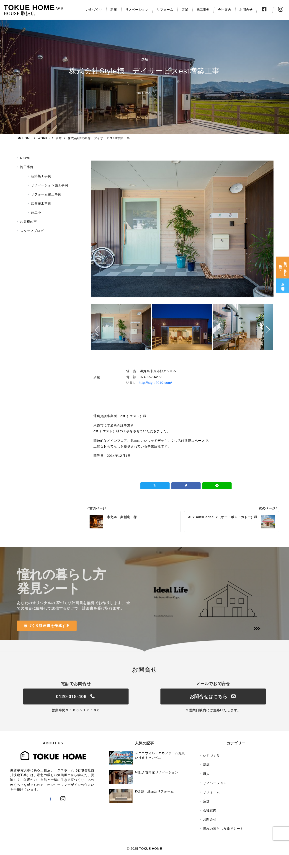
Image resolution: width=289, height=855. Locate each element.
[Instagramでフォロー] (62, 799)
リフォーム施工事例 (46, 194)
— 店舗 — (144, 60)
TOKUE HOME (29, 7)
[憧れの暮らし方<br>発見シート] (282, 264)
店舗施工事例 (41, 203)
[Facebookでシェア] (186, 485)
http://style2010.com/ (155, 383)
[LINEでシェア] (217, 485)
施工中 (36, 212)
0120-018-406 (76, 696)
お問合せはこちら (213, 696)
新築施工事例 (41, 176)
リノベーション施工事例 (49, 185)
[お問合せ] (282, 282)
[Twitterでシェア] (155, 485)
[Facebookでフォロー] (50, 799)
